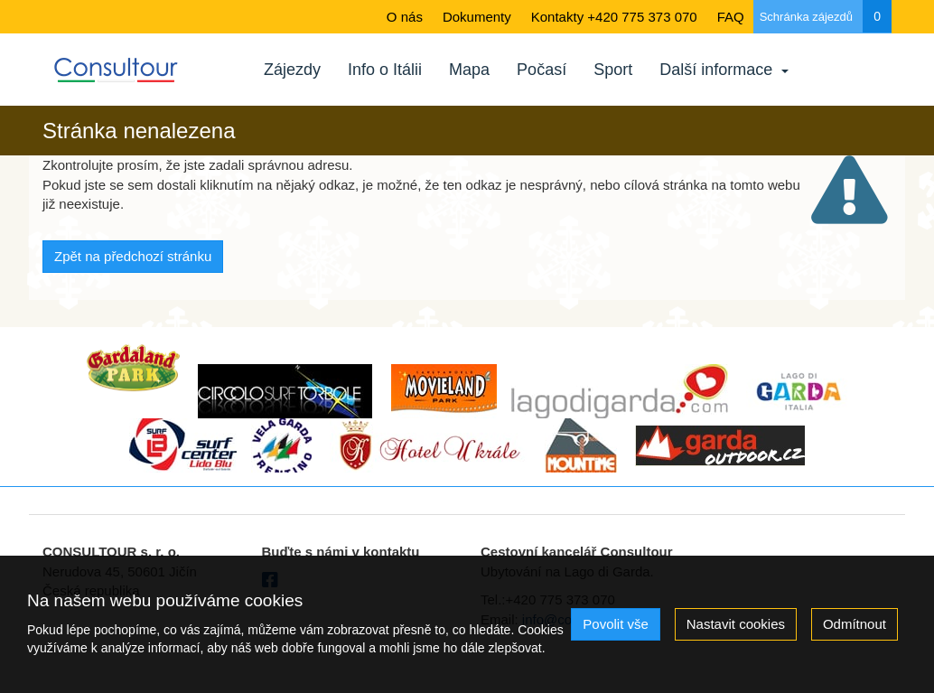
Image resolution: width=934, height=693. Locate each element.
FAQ (730, 16)
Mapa (469, 70)
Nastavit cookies (735, 624)
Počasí (541, 70)
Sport (612, 70)
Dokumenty (477, 16)
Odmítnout (854, 624)
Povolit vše (616, 624)
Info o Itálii (385, 70)
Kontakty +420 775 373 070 (614, 16)
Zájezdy (292, 70)
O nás (405, 16)
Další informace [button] (724, 70)
